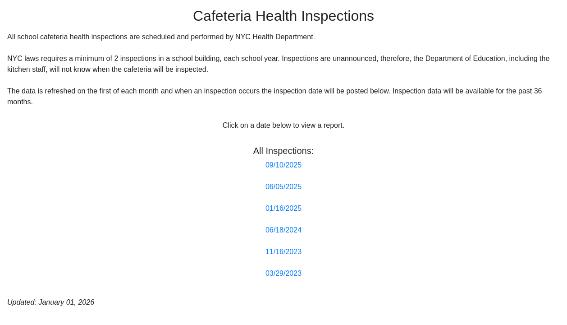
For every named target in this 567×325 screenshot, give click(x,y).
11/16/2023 (283, 251)
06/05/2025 (283, 186)
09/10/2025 (283, 165)
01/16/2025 (283, 208)
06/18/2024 (283, 230)
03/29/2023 (283, 273)
